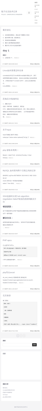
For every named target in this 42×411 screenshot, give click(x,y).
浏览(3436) (37, 189)
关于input (7, 130)
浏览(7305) (37, 331)
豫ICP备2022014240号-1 (21, 407)
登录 (36, 23)
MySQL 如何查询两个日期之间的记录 (19, 170)
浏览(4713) (37, 289)
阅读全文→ (17, 57)
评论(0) (32, 64)
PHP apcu (7, 240)
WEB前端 (37, 6)
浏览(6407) (37, 164)
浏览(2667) (37, 265)
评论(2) (32, 189)
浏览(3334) (37, 64)
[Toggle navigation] (29, 12)
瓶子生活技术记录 (9, 11)
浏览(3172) (37, 92)
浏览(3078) (37, 123)
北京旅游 (7, 295)
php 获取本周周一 (11, 150)
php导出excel (9, 272)
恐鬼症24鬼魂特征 (11, 99)
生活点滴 (37, 12)
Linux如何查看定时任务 (13, 70)
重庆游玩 (7, 30)
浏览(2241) (37, 143)
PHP (36, 9)
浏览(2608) (37, 233)
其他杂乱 (37, 16)
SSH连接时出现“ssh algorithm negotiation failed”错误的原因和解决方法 (19, 199)
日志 (36, 20)
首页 (36, 2)
